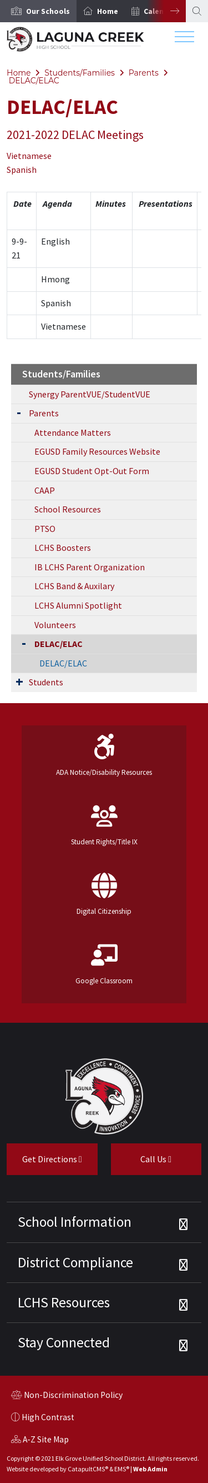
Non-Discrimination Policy (67, 1396)
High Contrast (48, 1417)
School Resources (67, 509)
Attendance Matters (72, 432)
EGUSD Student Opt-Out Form (91, 470)
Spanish (22, 169)
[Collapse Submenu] (21, 642)
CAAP (44, 490)
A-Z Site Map (40, 1440)
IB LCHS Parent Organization (89, 567)
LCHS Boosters (62, 547)
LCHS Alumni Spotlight (78, 605)
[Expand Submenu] (18, 412)
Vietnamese (29, 155)
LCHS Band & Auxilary (74, 585)
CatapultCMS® (88, 1469)
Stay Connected (64, 1342)
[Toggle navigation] (184, 39)
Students (46, 682)
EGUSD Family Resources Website (97, 451)
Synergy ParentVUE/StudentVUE (89, 394)
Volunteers (55, 624)
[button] (48, 11)
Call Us (141, 1163)
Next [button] (166, 11)
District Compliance (75, 1262)
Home (107, 11)
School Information (74, 1222)
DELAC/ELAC (34, 81)
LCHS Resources (64, 1302)
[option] (38, 11)
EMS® (121, 1469)
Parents (144, 73)
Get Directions (44, 1163)
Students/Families (79, 73)
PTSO (44, 528)
